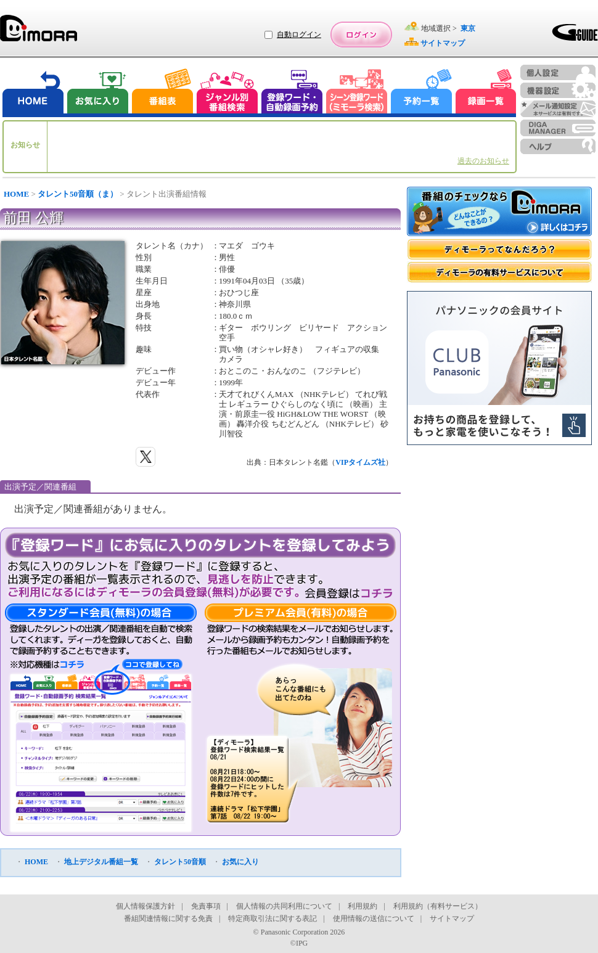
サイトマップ (452, 918)
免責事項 (206, 906)
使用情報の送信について (373, 918)
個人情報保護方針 (145, 906)
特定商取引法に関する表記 (272, 918)
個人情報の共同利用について (284, 906)
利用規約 (362, 906)
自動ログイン (299, 34)
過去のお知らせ (483, 161)
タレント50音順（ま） (78, 193)
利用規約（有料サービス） (437, 906)
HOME (16, 193)
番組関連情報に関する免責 (168, 918)
